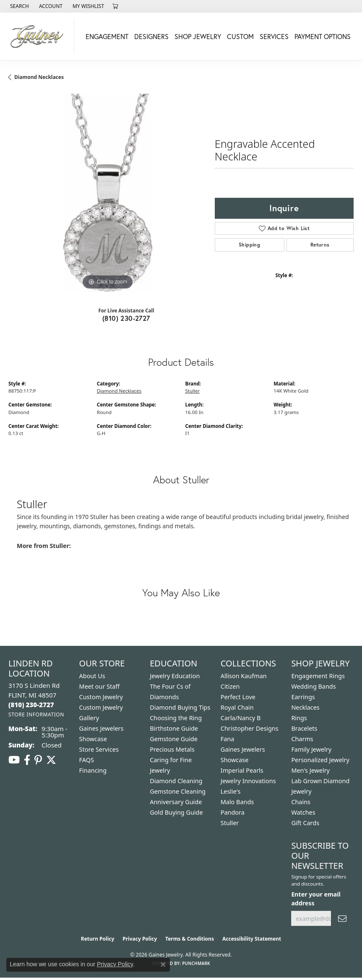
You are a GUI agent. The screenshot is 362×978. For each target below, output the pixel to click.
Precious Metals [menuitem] (172, 749)
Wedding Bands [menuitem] (313, 686)
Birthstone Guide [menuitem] (174, 728)
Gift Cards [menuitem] (305, 823)
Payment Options (322, 36)
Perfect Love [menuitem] (238, 697)
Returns (320, 244)
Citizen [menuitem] (230, 686)
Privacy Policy (139, 938)
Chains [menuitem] (300, 802)
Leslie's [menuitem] (231, 791)
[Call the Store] (31, 704)
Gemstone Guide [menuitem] (174, 739)
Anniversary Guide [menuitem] (176, 802)
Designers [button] (151, 36)
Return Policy (98, 938)
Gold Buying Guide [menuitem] (176, 812)
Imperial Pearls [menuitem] (242, 770)
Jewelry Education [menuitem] (175, 676)
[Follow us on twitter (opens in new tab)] (51, 760)
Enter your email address (315, 898)
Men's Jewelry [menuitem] (310, 770)
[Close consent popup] (163, 964)
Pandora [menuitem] (233, 812)
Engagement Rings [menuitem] (318, 676)
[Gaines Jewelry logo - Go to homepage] (39, 36)
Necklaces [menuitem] (305, 707)
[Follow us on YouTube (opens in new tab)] (14, 760)
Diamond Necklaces (39, 77)
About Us (92, 676)
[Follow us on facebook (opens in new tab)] (27, 760)
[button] (18, 6)
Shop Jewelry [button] (197, 36)
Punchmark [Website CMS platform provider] (196, 963)
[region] (107, 193)
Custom (240, 36)
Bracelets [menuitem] (304, 728)
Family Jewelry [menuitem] (311, 749)
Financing (93, 770)
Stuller (192, 391)
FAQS (86, 760)
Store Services (99, 749)
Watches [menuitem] (303, 812)
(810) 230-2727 (126, 318)
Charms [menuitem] (302, 739)
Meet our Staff (99, 686)
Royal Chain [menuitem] (237, 707)
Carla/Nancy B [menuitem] (241, 718)
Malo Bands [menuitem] (237, 802)
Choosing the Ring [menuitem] (176, 718)
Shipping (249, 244)
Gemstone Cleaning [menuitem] (178, 791)
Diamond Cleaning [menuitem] (176, 781)
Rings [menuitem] (299, 718)
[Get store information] (36, 714)
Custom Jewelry (101, 697)
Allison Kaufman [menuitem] (244, 676)
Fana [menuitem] (227, 739)
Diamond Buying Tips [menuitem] (180, 707)
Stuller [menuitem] (230, 823)
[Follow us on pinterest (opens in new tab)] (38, 760)
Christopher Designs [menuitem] (250, 728)
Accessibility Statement (251, 938)
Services (274, 36)
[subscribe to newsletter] (342, 918)
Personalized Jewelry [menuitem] (320, 760)
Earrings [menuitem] (303, 697)
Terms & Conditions (189, 938)
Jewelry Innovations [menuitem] (248, 781)
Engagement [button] (107, 36)
